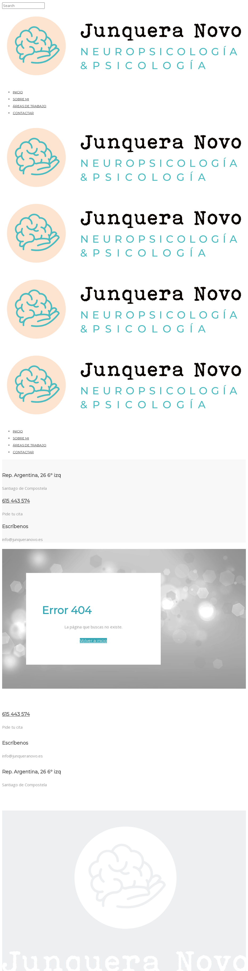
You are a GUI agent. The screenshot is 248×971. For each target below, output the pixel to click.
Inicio (18, 92)
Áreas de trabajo (29, 106)
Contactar (23, 113)
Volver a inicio (93, 640)
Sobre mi (21, 99)
